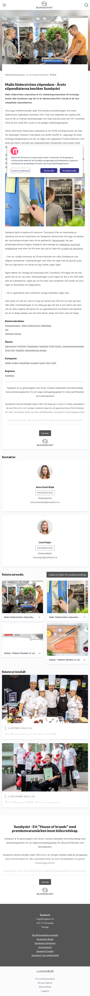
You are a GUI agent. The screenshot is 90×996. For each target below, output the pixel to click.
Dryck (7, 350)
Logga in (45, 990)
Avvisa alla (49, 170)
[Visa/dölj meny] (4, 5)
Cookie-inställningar (20, 170)
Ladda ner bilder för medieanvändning (67, 574)
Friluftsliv (21, 346)
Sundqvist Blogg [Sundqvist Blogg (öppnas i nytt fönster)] (13, 333)
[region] (45, 161)
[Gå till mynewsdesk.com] (45, 971)
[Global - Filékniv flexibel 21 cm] (22, 636)
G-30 (69, 260)
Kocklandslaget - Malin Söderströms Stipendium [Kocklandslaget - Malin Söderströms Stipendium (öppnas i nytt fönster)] (28, 325)
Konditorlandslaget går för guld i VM (30, 734)
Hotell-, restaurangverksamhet (69, 346)
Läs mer (45, 433)
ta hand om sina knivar (72, 248)
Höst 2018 (51, 362)
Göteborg (9, 375)
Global (15, 362)
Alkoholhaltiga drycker (36, 350)
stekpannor (64, 244)
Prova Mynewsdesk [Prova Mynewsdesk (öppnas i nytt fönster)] (45, 978)
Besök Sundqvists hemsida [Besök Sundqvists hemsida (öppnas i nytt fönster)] (45, 935)
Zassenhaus (24, 362)
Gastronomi (10, 346)
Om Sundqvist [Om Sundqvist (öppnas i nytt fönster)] (45, 947)
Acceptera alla (69, 170)
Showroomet (58, 240)
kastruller (75, 244)
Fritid (51, 346)
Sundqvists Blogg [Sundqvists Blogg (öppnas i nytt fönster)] (45, 939)
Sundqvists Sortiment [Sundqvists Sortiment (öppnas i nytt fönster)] (45, 943)
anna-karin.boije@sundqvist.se (45, 502)
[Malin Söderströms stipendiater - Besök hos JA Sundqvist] (22, 597)
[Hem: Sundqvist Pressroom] (44, 5)
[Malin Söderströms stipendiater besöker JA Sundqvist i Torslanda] (67, 597)
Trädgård (19, 350)
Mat (13, 350)
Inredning (43, 346)
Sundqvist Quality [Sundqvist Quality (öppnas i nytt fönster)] (45, 951)
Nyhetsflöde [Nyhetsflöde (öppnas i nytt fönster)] (45, 986)
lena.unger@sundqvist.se (45, 557)
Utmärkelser (33, 346)
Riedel (8, 362)
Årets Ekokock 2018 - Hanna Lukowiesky (33, 802)
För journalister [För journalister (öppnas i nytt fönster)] (45, 982)
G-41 (78, 260)
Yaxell (42, 362)
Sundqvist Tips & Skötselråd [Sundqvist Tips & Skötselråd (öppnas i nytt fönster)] (45, 955)
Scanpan (34, 362)
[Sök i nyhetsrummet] (86, 5)
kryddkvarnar (11, 248)
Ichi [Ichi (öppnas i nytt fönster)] (6, 329)
